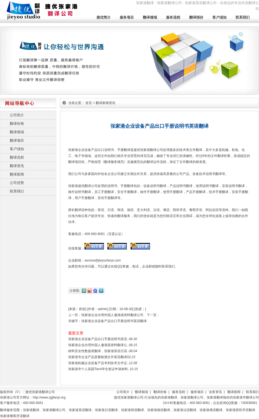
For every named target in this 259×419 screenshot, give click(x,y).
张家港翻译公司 (191, 397)
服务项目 (127, 17)
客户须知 (219, 17)
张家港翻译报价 (218, 397)
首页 (88, 103)
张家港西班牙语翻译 (240, 410)
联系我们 (243, 17)
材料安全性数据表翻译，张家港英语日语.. (98, 351)
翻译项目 (17, 140)
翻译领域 (150, 17)
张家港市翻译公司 (246, 397)
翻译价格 (17, 123)
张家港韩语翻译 (132, 410)
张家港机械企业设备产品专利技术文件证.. (98, 363)
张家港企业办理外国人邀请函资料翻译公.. (98, 345)
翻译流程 (17, 157)
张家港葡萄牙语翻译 (14, 416)
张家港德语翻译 (158, 410)
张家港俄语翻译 (211, 410)
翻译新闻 (17, 174)
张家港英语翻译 (80, 410)
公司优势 (17, 183)
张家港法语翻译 (184, 410)
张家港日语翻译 (106, 410)
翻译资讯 (17, 166)
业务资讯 (215, 392)
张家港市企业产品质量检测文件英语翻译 (97, 357)
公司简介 (17, 115)
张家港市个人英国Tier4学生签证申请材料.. (99, 369)
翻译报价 (196, 17)
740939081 (249, 403)
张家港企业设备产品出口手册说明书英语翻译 (114, 321)
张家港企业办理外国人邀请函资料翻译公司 (112, 315)
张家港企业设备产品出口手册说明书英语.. (98, 339)
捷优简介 (104, 17)
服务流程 (173, 17)
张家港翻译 (169, 397)
